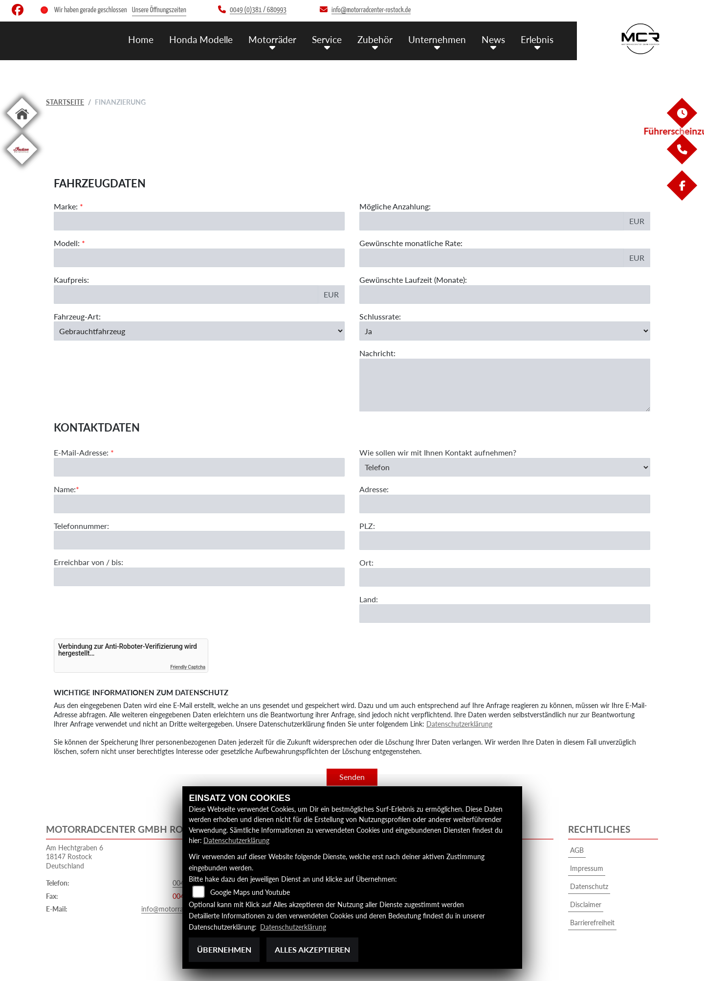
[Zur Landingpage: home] (22, 130)
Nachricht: (377, 353)
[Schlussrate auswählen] (504, 330)
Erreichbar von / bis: (88, 599)
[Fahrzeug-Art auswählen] (199, 330)
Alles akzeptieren (312, 949)
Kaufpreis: (71, 279)
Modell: (67, 243)
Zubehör (375, 39)
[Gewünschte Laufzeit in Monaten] (504, 294)
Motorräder (272, 39)
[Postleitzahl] (504, 578)
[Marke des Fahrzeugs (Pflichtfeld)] (199, 221)
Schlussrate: (380, 316)
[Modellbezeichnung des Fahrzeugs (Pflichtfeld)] (199, 258)
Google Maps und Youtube (250, 892)
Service (327, 39)
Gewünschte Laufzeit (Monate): (413, 279)
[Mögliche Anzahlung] (491, 221)
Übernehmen (224, 949)
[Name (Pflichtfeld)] (199, 541)
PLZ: (367, 563)
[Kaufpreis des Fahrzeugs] (186, 294)
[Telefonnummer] (199, 578)
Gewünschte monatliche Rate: (410, 243)
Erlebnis (537, 39)
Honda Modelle (201, 39)
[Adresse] (504, 541)
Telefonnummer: (81, 563)
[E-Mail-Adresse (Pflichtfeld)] (199, 505)
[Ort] (504, 614)
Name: (65, 526)
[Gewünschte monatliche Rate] (491, 258)
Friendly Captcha (187, 667)
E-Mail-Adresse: (84, 490)
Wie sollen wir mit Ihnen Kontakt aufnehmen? (437, 490)
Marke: (66, 206)
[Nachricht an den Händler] (504, 385)
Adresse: (374, 526)
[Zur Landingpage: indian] (22, 166)
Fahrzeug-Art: (77, 316)
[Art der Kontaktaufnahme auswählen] (504, 505)
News (493, 39)
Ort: (366, 600)
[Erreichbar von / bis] (199, 614)
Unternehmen (437, 39)
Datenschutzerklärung (459, 724)
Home (141, 39)
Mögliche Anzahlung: (395, 206)
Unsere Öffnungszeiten (159, 10)
